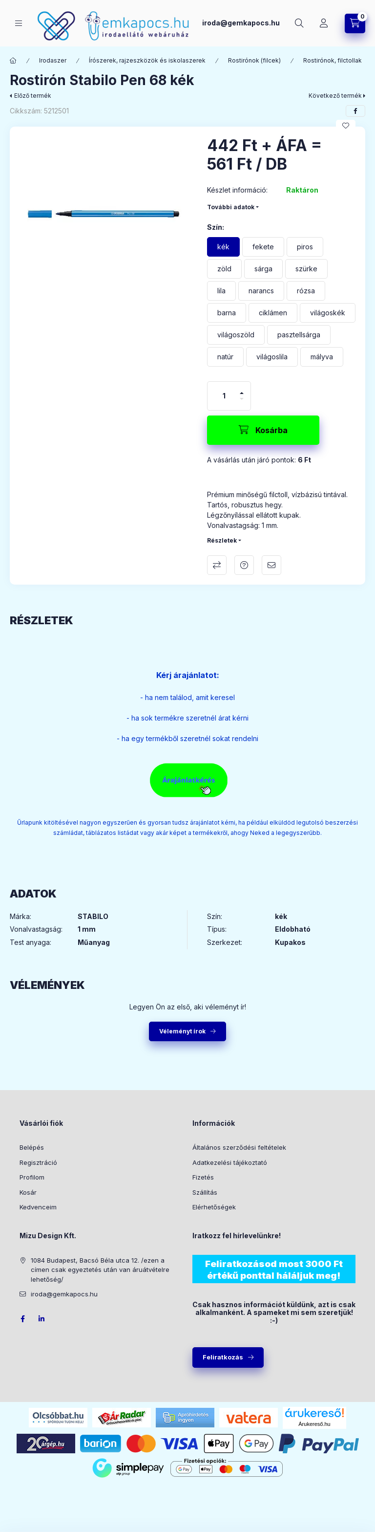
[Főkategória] (13, 60)
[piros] (305, 247)
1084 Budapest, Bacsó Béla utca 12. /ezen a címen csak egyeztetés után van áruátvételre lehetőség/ (100, 1269)
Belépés (32, 1147)
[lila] (221, 291)
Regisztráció (38, 1162)
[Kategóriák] (18, 23)
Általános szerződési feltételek (239, 1147)
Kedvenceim (38, 1207)
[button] (104, 220)
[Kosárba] (263, 430)
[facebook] (355, 111)
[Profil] (323, 23)
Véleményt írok (182, 1031)
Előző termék (32, 95)
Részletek (222, 540)
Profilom (32, 1177)
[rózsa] (306, 291)
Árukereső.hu (314, 1424)
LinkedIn (42, 1319)
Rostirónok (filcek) (254, 60)
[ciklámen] (273, 313)
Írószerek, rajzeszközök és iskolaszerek (147, 60)
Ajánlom (271, 565)
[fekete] (263, 247)
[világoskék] (327, 313)
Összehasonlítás (217, 565)
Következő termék (335, 95)
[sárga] (263, 269)
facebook (22, 1319)
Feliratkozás (223, 1357)
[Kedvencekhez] (345, 125)
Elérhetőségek (214, 1207)
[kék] (223, 247)
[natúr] (225, 357)
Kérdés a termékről (244, 565)
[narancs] (261, 291)
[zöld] (224, 269)
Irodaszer (52, 60)
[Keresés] (299, 23)
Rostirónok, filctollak (332, 60)
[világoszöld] (236, 335)
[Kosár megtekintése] (355, 23)
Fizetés (203, 1177)
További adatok (230, 207)
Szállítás (204, 1192)
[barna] (226, 313)
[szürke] (306, 269)
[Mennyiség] (224, 396)
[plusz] (242, 393)
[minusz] (242, 399)
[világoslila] (272, 357)
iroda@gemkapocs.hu (241, 23)
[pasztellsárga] (299, 335)
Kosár (28, 1192)
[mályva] (321, 357)
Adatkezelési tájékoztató (229, 1162)
